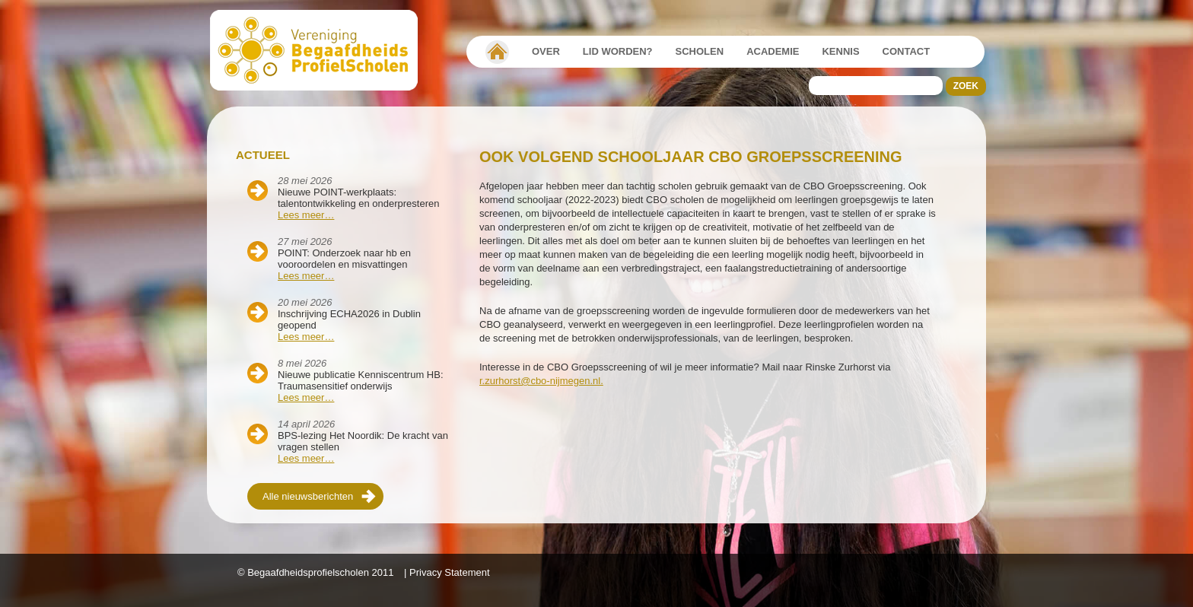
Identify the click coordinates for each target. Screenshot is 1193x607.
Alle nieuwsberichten (307, 496)
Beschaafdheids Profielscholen (320, 50)
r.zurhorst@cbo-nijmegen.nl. (541, 380)
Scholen (700, 51)
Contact (907, 51)
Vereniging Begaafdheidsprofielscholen (497, 52)
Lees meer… (306, 215)
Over (546, 51)
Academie (772, 51)
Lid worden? (618, 51)
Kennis (840, 51)
